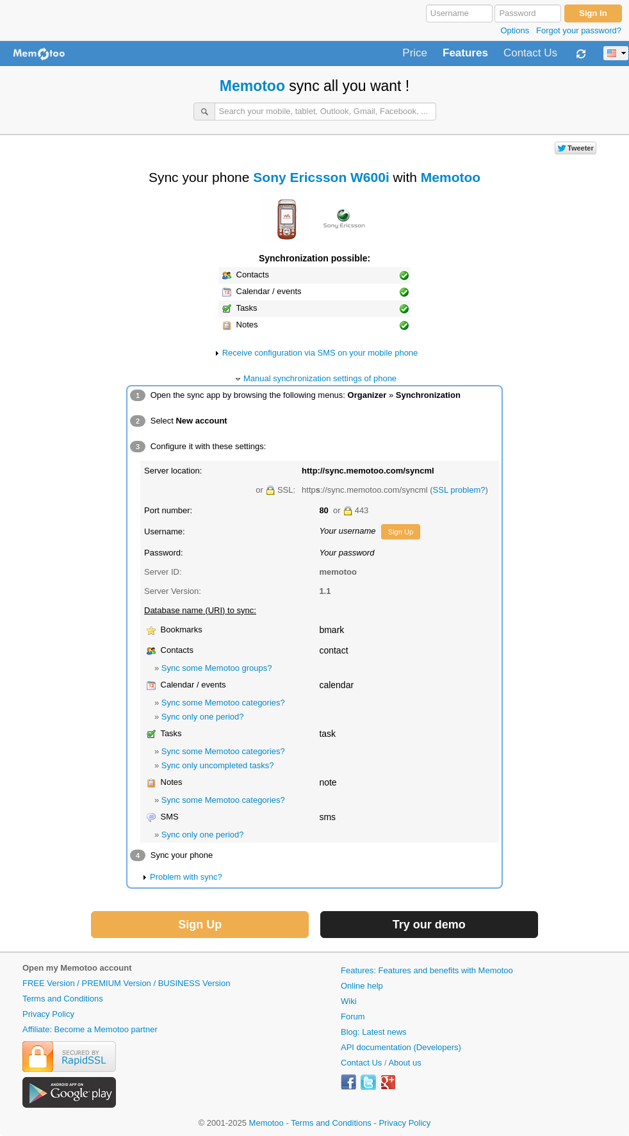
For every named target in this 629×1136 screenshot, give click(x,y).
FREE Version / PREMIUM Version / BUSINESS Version (126, 983)
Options (514, 30)
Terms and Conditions (62, 998)
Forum (353, 1016)
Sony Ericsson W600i (321, 177)
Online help (362, 986)
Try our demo (429, 924)
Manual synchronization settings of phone (319, 378)
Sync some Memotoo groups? (216, 668)
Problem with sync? (186, 877)
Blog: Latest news (374, 1032)
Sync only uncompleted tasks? (217, 765)
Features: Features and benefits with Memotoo (427, 970)
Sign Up (400, 532)
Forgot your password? (578, 30)
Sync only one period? (202, 716)
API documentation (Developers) (401, 1047)
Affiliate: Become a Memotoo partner (90, 1029)
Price (414, 53)
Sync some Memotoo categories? (223, 702)
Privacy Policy (48, 1014)
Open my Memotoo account (76, 968)
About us (404, 1062)
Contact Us (530, 53)
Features (465, 53)
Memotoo (252, 86)
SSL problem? (459, 490)
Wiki (349, 1001)
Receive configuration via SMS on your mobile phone (320, 353)
